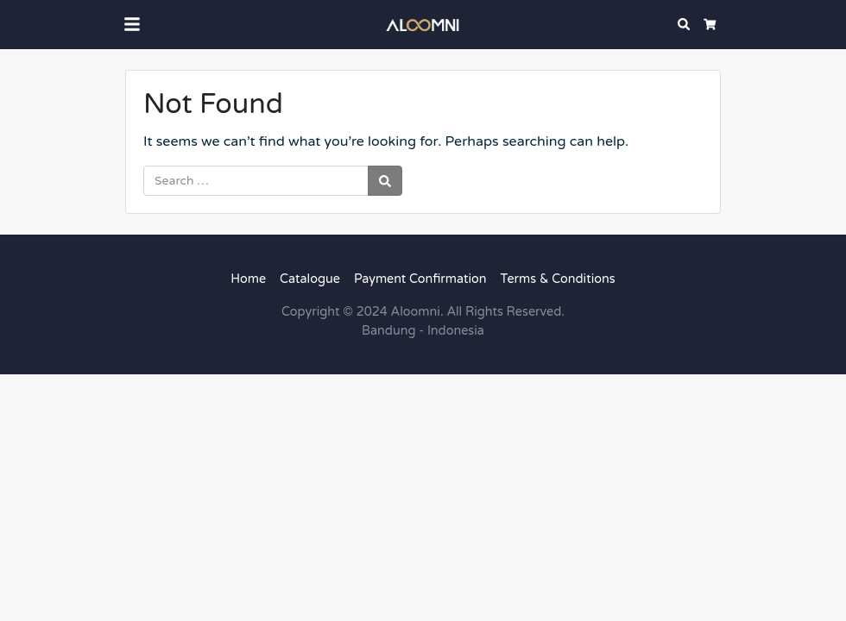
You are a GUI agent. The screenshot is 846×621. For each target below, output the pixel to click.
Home (248, 279)
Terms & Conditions (558, 279)
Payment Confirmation (420, 279)
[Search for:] (256, 181)
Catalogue (310, 279)
